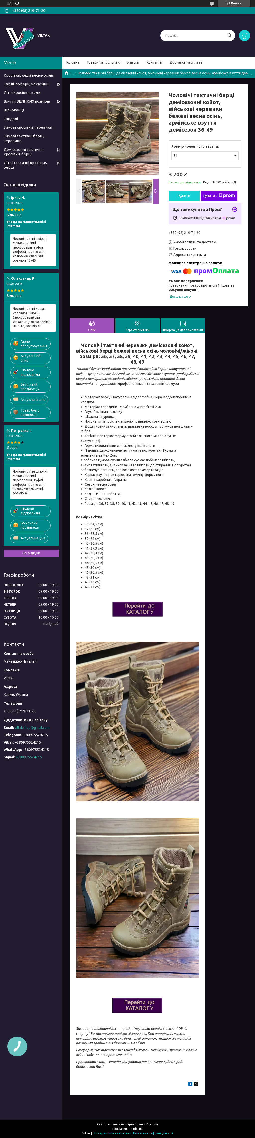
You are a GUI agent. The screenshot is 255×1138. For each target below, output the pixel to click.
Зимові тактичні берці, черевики (24, 138)
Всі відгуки (31, 553)
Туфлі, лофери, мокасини (26, 84)
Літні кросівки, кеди (22, 92)
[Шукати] (229, 35)
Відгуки (133, 62)
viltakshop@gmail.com (32, 728)
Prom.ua (152, 1124)
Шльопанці (14, 110)
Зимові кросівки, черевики (28, 127)
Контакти (154, 62)
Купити (184, 196)
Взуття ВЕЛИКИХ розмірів (27, 101)
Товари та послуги (102, 62)
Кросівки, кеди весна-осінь (28, 75)
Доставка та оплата (186, 62)
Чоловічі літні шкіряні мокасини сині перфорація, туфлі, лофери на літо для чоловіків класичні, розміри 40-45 (30, 250)
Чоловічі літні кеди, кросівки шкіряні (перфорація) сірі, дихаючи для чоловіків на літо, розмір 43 (32, 317)
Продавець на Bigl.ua (127, 1128)
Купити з (219, 195)
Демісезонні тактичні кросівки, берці (23, 151)
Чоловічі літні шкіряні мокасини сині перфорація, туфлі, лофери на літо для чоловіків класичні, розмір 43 (30, 482)
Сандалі (11, 119)
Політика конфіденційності (153, 1133)
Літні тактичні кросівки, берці (25, 165)
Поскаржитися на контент (112, 1133)
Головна (72, 62)
